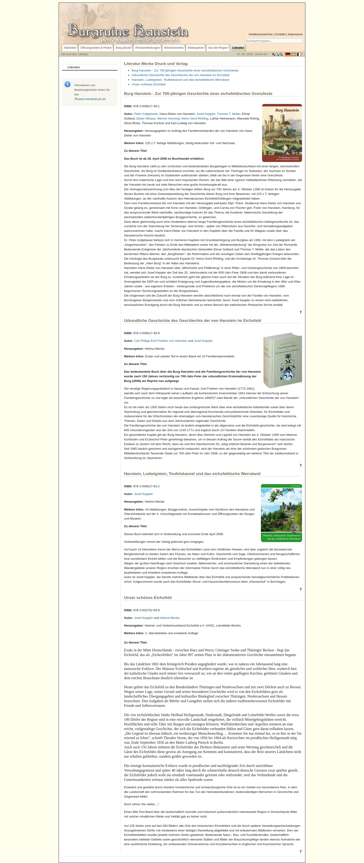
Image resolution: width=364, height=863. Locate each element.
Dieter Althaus (146, 118)
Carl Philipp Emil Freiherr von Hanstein (160, 341)
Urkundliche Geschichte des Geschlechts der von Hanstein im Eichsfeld (180, 75)
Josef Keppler (206, 114)
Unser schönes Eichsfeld (149, 84)
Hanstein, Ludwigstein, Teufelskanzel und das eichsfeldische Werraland (180, 79)
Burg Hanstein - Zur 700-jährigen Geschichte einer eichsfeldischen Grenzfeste (185, 70)
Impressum (295, 34)
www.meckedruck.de (90, 99)
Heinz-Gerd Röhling (194, 118)
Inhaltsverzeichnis (261, 34)
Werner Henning (168, 118)
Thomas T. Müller (228, 114)
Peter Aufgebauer (146, 114)
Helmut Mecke (169, 618)
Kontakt (280, 34)
